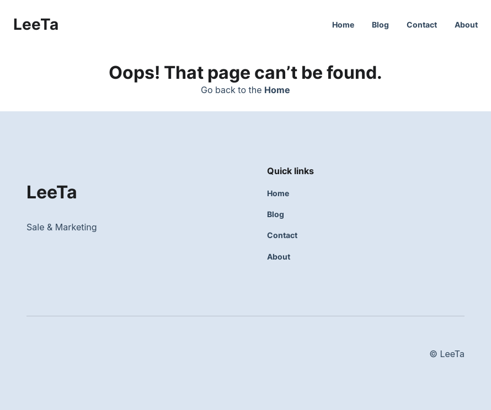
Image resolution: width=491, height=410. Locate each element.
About (466, 24)
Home (343, 24)
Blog (380, 24)
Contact (422, 24)
